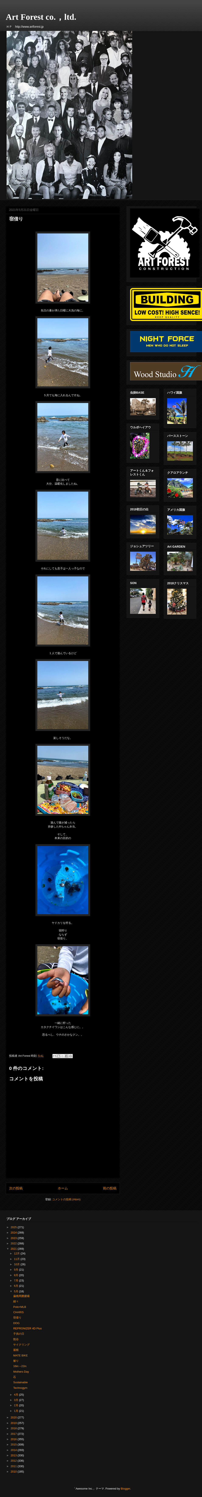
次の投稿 (16, 1188)
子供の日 (18, 1333)
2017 (14, 1433)
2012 (14, 1460)
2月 (16, 1405)
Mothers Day (21, 1371)
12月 (17, 1253)
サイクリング (21, 1344)
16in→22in (19, 1366)
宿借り (17, 1317)
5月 (16, 1291)
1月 (16, 1410)
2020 (14, 1417)
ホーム (63, 1188)
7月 (16, 1280)
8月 (16, 1275)
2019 (14, 1423)
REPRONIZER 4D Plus (27, 1328)
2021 (14, 1248)
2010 (14, 1471)
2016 (14, 1439)
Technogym (20, 1387)
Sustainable (20, 1382)
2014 (14, 1450)
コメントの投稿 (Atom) (66, 1199)
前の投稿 (109, 1188)
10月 (17, 1264)
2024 (14, 1232)
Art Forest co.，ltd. (41, 17)
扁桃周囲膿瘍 (21, 1296)
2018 (14, 1428)
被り (16, 1360)
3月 (16, 1400)
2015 (14, 1444)
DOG (16, 1323)
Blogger (125, 1488)
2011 (14, 1466)
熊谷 (16, 1339)
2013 (14, 1455)
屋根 (16, 1350)
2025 (14, 1227)
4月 (16, 1394)
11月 (17, 1259)
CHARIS (18, 1312)
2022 (14, 1243)
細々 (16, 1301)
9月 (16, 1269)
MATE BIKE (20, 1355)
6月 (16, 1285)
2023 (14, 1238)
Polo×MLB (19, 1306)
